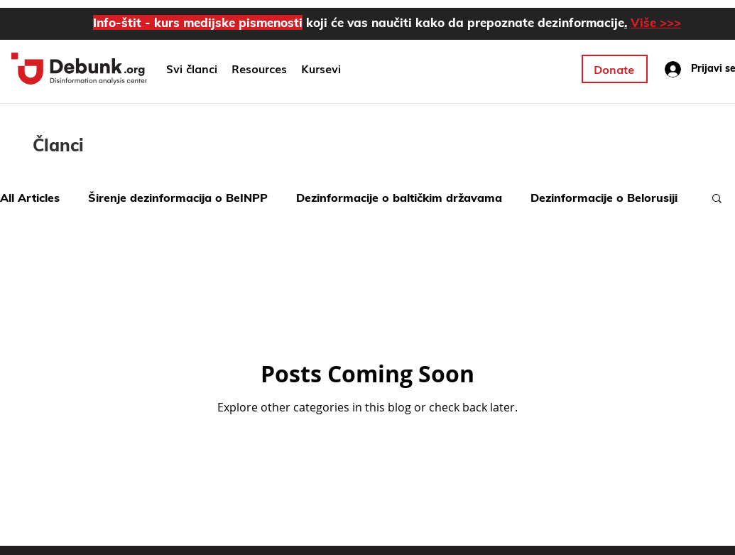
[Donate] (615, 69)
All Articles (30, 197)
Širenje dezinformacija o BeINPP (178, 197)
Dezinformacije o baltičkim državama (399, 197)
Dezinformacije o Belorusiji (603, 197)
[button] (321, 69)
